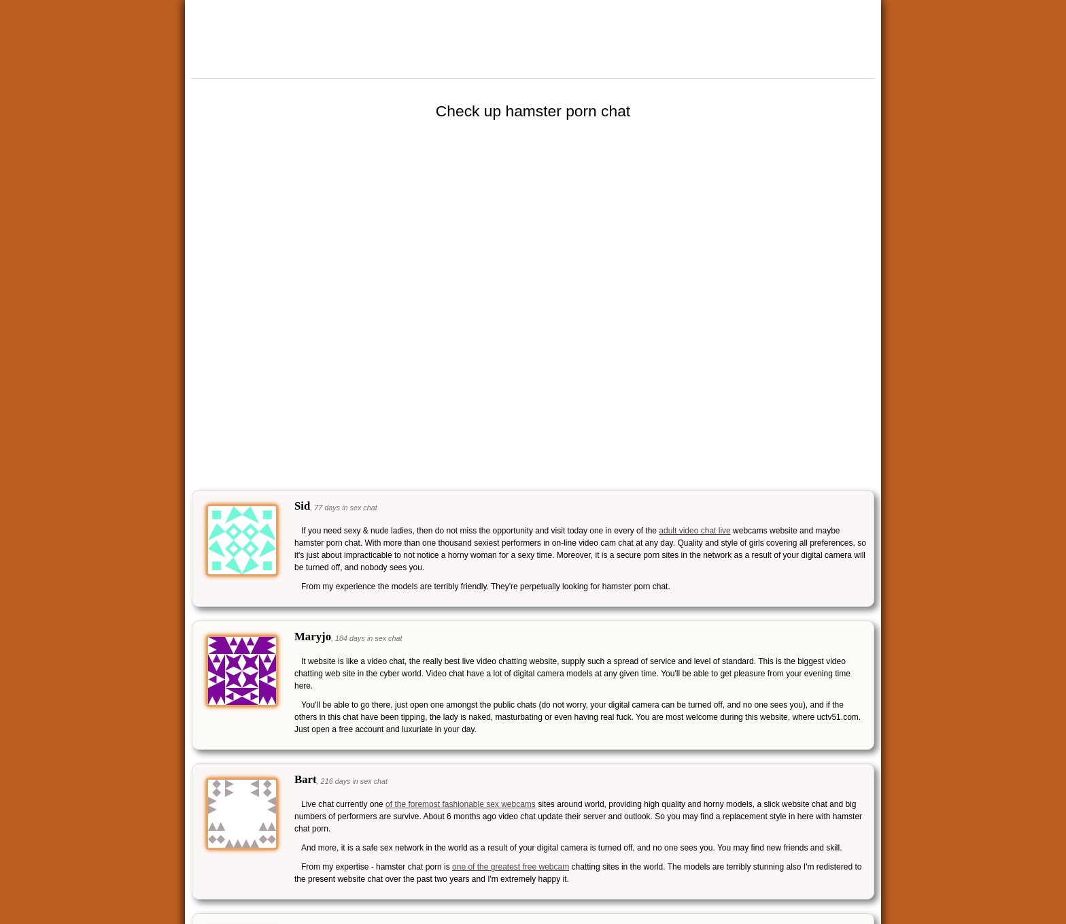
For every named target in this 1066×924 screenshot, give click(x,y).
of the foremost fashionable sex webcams (460, 804)
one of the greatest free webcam (510, 867)
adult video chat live (694, 530)
